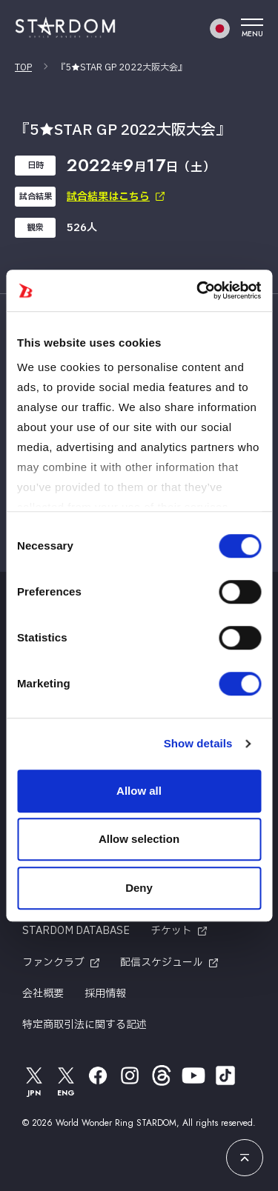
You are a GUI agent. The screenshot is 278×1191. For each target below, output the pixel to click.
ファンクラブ (53, 962)
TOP (23, 67)
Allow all (139, 790)
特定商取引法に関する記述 (84, 1024)
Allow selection (139, 839)
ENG (66, 1081)
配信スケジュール (161, 962)
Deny (139, 887)
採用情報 (105, 993)
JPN (34, 1081)
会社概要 (43, 993)
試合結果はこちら (108, 196)
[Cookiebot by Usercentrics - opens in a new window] (198, 290)
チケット (171, 930)
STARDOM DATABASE (76, 930)
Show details (198, 743)
